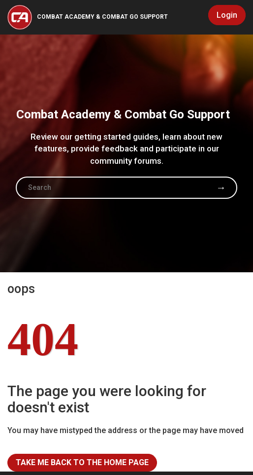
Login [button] (227, 15)
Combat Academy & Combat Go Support (102, 16)
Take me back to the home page (82, 462)
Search (221, 187)
